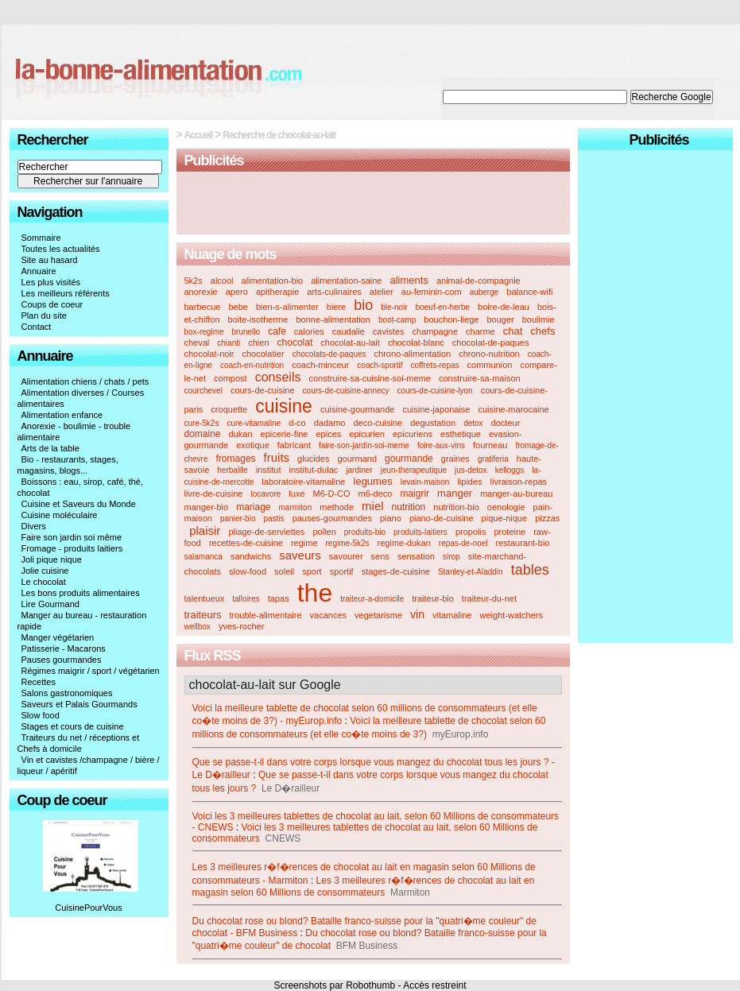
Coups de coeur (52, 304)
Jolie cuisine (45, 570)
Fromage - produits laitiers (72, 548)
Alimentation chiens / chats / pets (85, 381)
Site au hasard (49, 260)
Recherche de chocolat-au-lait (279, 135)
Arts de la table (50, 448)
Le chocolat (43, 581)
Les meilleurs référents (65, 293)
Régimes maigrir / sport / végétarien (90, 671)
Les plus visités (51, 282)
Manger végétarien (58, 637)
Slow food (40, 715)
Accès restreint (434, 985)
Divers (33, 526)
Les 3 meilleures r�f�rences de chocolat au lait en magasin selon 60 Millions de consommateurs (363, 886)
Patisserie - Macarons (63, 648)
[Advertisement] (373, 204)
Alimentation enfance (62, 415)
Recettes (38, 682)
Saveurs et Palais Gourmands (79, 704)
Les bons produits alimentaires (80, 593)
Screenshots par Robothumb (334, 985)
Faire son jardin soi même (71, 537)
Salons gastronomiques (67, 693)
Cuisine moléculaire (59, 515)
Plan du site (44, 315)
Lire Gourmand (50, 604)
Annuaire (38, 271)
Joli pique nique (51, 559)
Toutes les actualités (60, 249)
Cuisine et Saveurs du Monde (78, 504)
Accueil (198, 135)
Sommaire (41, 237)
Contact (36, 326)
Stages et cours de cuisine (72, 726)
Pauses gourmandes (61, 659)
